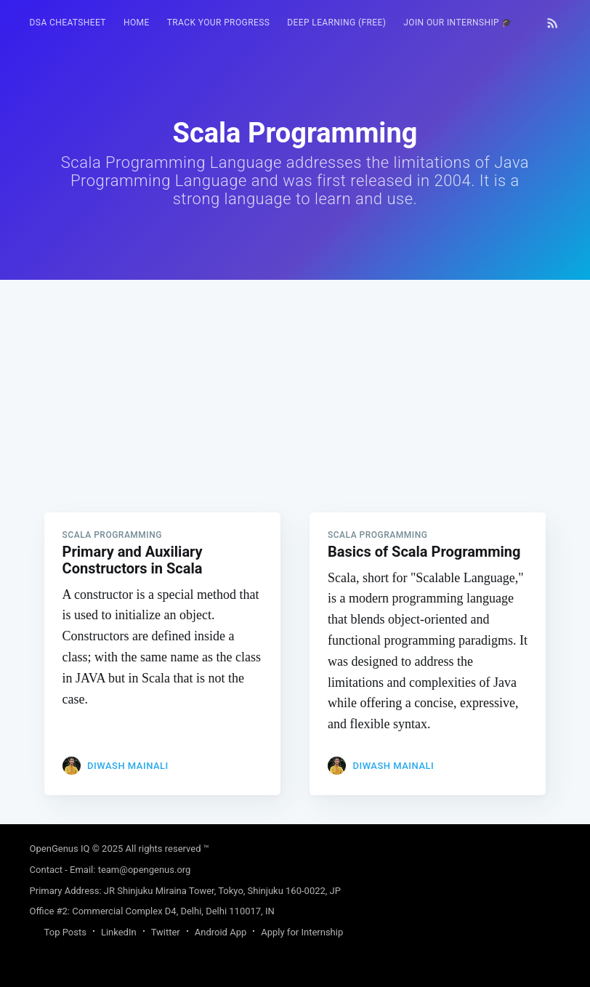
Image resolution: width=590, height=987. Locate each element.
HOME (137, 22)
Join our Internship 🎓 (458, 22)
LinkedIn (119, 932)
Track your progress (218, 22)
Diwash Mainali (128, 765)
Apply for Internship (302, 932)
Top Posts (65, 932)
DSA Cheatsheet (68, 22)
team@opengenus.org (144, 869)
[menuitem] (68, 23)
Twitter (165, 932)
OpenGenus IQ (60, 848)
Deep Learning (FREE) (336, 22)
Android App (220, 932)
